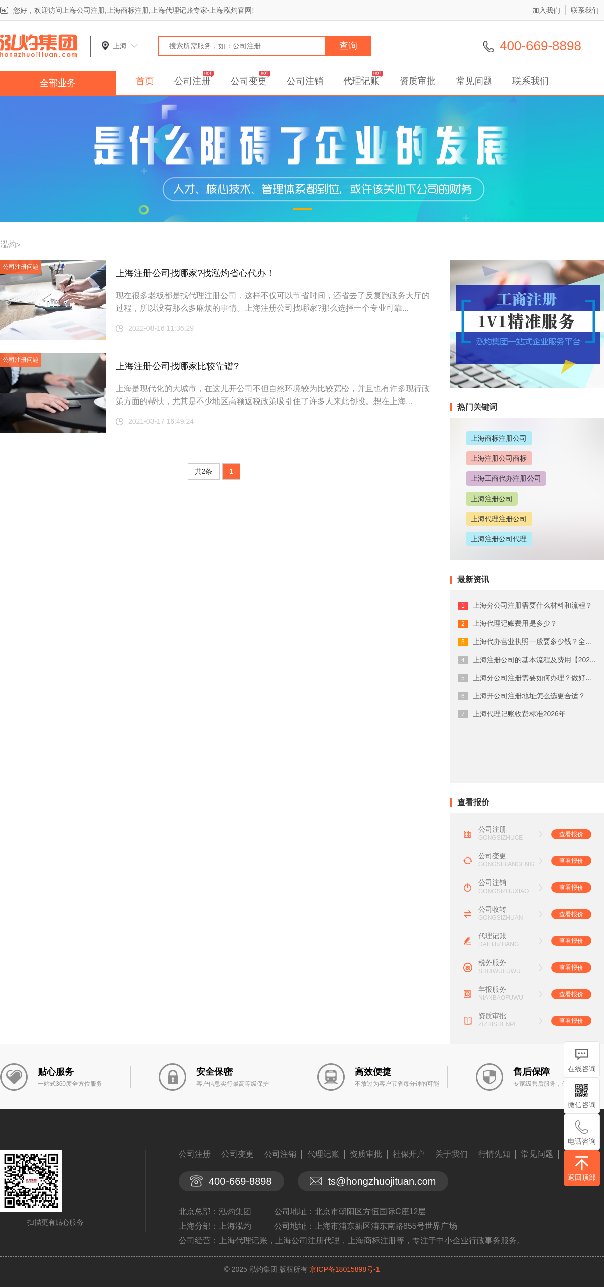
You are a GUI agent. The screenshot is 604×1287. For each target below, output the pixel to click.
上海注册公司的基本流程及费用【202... (534, 660)
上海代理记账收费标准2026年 (519, 714)
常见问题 (474, 81)
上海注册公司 (492, 499)
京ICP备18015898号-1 (344, 1269)
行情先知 (494, 1154)
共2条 (204, 471)
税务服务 (492, 962)
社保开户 (409, 1154)
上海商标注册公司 (499, 438)
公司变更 (249, 81)
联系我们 (585, 10)
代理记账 (361, 81)
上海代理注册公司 (499, 519)
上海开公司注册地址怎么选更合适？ (529, 696)
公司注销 (305, 81)
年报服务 (492, 989)
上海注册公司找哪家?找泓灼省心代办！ (195, 273)
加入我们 (546, 10)
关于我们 (451, 1154)
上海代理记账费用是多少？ (515, 623)
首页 (145, 81)
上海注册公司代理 (499, 539)
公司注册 (192, 81)
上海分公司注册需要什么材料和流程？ (532, 605)
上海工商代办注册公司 (506, 478)
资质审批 (418, 81)
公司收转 (492, 909)
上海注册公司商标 (499, 458)
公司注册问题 (21, 266)
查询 (348, 46)
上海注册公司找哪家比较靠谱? (177, 366)
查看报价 (571, 834)
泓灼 (8, 244)
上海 (120, 46)
